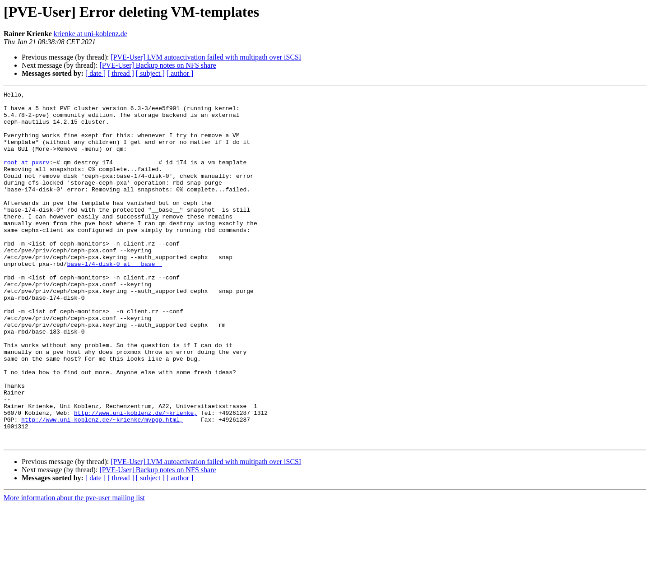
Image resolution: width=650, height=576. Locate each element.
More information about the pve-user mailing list (74, 568)
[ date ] (95, 73)
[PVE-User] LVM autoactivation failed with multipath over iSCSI (206, 57)
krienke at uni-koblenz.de (90, 33)
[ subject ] (150, 73)
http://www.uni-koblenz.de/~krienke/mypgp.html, (102, 486)
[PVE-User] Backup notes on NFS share (157, 65)
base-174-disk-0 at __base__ (114, 299)
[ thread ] (120, 73)
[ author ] (180, 73)
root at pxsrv (26, 177)
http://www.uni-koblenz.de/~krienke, (135, 478)
